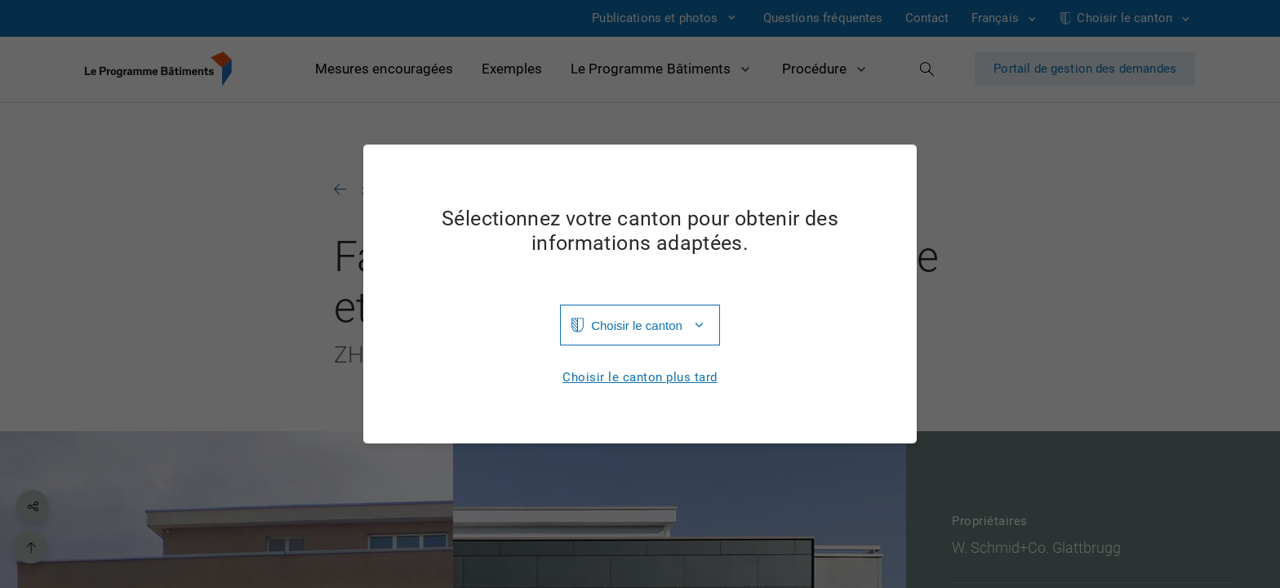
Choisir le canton (636, 325)
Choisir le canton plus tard (640, 378)
